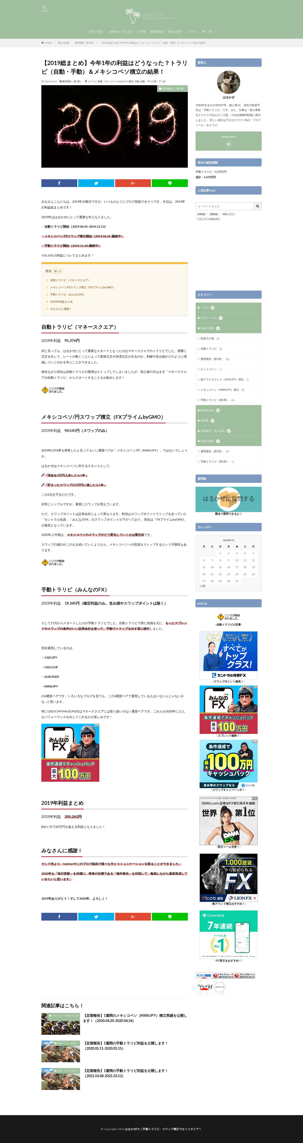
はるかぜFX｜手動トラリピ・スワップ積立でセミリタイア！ (163, 1129)
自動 (142, 81)
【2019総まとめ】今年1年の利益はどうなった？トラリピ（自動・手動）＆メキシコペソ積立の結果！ (154, 42)
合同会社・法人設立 (121, 31)
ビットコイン (212, 369)
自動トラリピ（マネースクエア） (68, 280)
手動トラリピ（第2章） (218, 462)
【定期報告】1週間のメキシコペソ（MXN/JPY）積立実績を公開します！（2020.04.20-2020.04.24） (135, 1018)
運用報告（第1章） (85, 42)
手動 (137, 81)
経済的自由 (157, 31)
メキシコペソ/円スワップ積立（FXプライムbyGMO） (80, 287)
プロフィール (212, 318)
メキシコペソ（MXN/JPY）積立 (63, 1016)
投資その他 (210, 339)
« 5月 (203, 586)
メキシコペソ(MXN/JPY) (208, 219)
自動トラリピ (212, 349)
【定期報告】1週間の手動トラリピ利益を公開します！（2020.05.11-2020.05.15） (125, 1045)
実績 (100, 81)
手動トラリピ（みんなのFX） (65, 294)
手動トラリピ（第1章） (68, 1043)
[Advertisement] (114, 959)
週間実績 (214, 214)
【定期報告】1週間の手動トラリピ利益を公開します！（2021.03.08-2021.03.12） (125, 1073)
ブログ (192, 31)
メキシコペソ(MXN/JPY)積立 (118, 81)
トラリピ (92, 81)
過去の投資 (175, 31)
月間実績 (201, 214)
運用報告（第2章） (215, 451)
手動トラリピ (228, 214)
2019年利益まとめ (59, 301)
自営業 (142, 31)
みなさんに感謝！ (58, 308)
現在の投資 (95, 31)
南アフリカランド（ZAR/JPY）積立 (225, 380)
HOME (48, 42)
